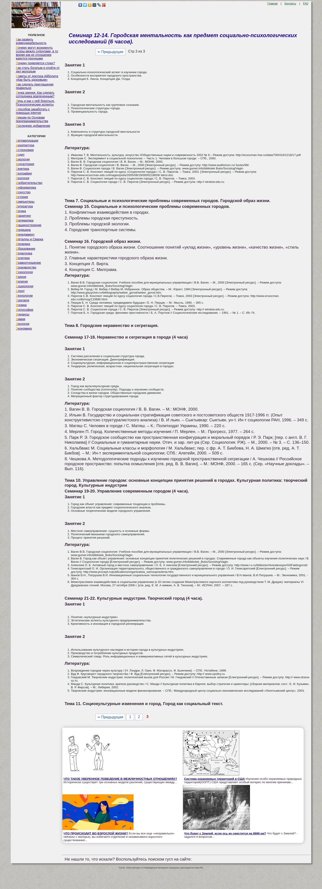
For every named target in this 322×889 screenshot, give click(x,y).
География (24, 173)
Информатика (26, 187)
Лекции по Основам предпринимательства (32, 119)
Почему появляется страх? (35, 63)
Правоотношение (28, 262)
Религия (22, 281)
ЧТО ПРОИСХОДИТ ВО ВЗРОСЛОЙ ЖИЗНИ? (96, 833)
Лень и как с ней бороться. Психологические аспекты (35, 102)
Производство (26, 267)
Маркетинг (23, 215)
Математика (25, 220)
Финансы (22, 314)
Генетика (22, 169)
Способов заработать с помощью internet (33, 111)
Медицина (23, 230)
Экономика (24, 328)
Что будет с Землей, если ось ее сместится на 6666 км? (225, 833)
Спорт (20, 291)
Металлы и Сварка (29, 239)
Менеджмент (25, 234)
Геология (22, 178)
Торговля (22, 300)
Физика (21, 305)
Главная (272, 3)
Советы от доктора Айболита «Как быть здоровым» (37, 77)
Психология (24, 272)
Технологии (24, 295)
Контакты (290, 3)
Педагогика (24, 253)
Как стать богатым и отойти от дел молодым (38, 69)
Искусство (23, 192)
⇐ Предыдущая (110, 52)
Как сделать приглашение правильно (34, 86)
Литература (24, 206)
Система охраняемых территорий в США (214, 778)
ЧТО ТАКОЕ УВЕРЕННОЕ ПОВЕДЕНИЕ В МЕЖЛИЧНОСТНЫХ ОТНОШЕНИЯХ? (120, 778)
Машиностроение (28, 225)
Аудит (20, 154)
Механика (23, 244)
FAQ (305, 3)
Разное (21, 277)
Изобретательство (29, 183)
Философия (24, 309)
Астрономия (25, 150)
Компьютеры (25, 201)
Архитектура (25, 145)
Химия (20, 319)
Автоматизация (27, 140)
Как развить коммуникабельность (31, 41)
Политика (23, 258)
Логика (21, 211)
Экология (22, 324)
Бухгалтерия (25, 164)
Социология (24, 286)
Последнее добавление (33, 126)
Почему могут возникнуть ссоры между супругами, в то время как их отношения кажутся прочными (37, 53)
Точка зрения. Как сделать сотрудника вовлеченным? (35, 94)
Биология (23, 159)
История (22, 197)
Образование (25, 248)
